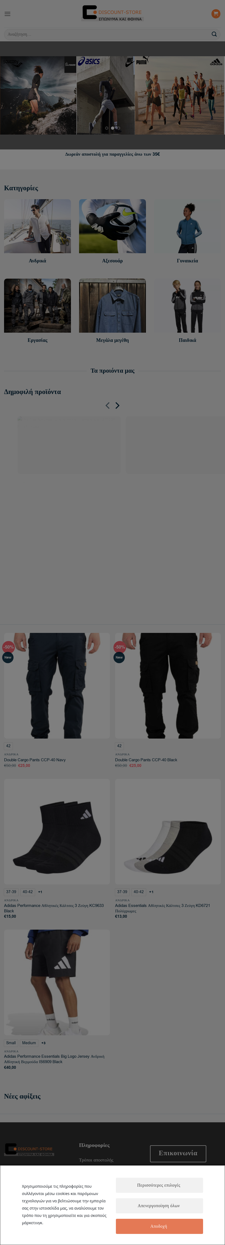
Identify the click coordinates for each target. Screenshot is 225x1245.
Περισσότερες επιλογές (158, 1185)
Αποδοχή (158, 1226)
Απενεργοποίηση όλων (159, 1206)
